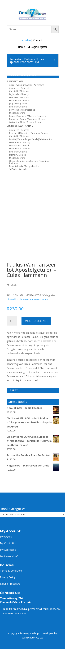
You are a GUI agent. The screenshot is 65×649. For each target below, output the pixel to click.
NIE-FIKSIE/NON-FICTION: (20, 126)
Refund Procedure (10, 583)
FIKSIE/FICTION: (15, 81)
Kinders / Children (18, 106)
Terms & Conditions (11, 570)
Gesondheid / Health (19, 145)
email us (26, 40)
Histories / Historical (19, 97)
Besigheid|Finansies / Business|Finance (28, 133)
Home (21, 46)
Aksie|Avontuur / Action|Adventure (26, 84)
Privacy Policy (7, 577)
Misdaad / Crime (17, 112)
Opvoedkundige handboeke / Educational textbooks (29, 162)
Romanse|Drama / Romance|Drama (27, 119)
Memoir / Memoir (17, 154)
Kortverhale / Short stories (22, 109)
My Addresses (8, 549)
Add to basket (36, 320)
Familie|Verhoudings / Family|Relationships (30, 139)
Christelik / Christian (19, 91)
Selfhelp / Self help (18, 169)
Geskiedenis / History (19, 142)
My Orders (6, 536)
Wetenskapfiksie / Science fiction (25, 122)
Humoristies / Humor (19, 100)
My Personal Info (9, 556)
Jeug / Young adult (18, 103)
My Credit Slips (8, 543)
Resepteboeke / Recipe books (23, 166)
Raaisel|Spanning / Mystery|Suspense (27, 116)
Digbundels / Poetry (19, 94)
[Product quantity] (12, 321)
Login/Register (37, 46)
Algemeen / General (19, 88)
